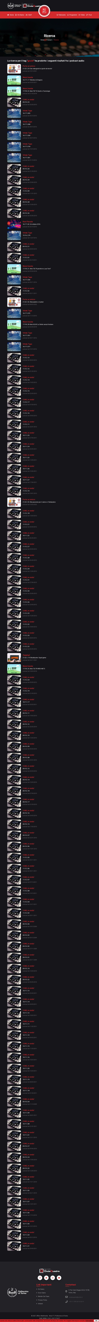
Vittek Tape (27, 111)
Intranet (39, 1304)
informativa (89, 1320)
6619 (82, 1301)
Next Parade (28, 222)
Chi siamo (40, 1289)
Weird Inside (28, 77)
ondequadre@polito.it (74, 1297)
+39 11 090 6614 (74, 1301)
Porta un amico (29, 66)
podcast (49, 40)
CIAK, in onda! (28, 99)
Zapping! (26, 655)
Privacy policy (41, 1300)
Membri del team (42, 1296)
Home (42, 40)
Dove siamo (41, 1293)
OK (96, 1320)
